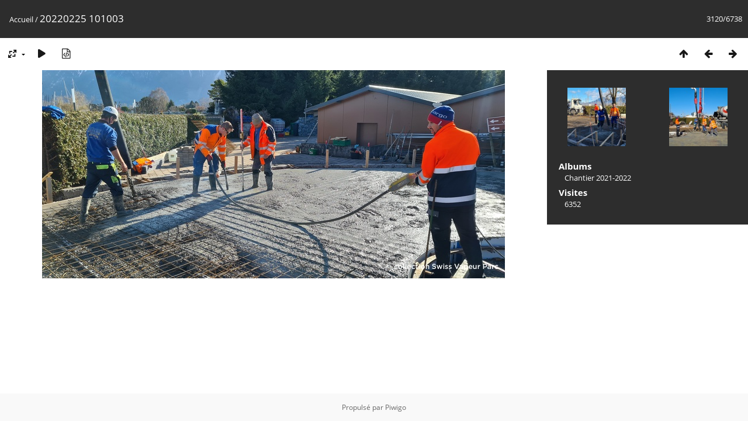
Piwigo (395, 407)
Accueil (21, 19)
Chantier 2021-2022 (598, 177)
